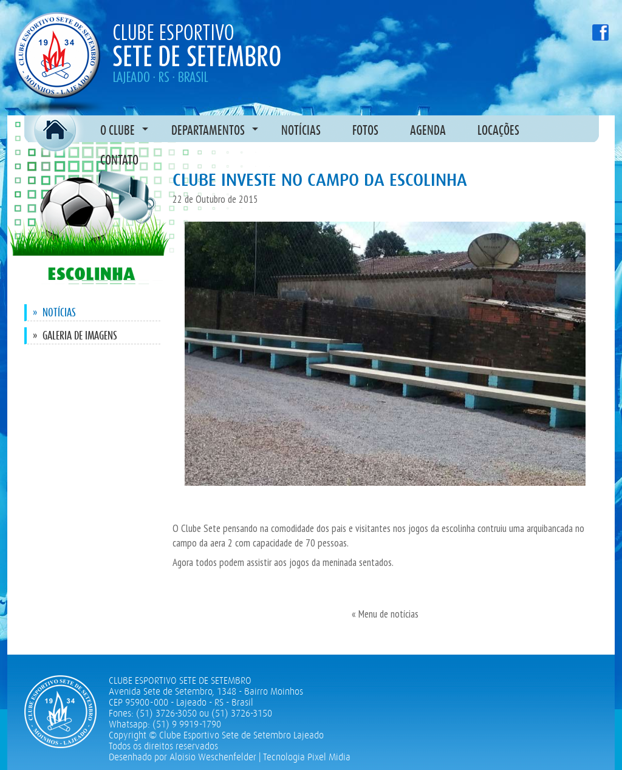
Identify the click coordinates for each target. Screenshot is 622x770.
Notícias (54, 312)
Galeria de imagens (75, 335)
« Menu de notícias (385, 614)
